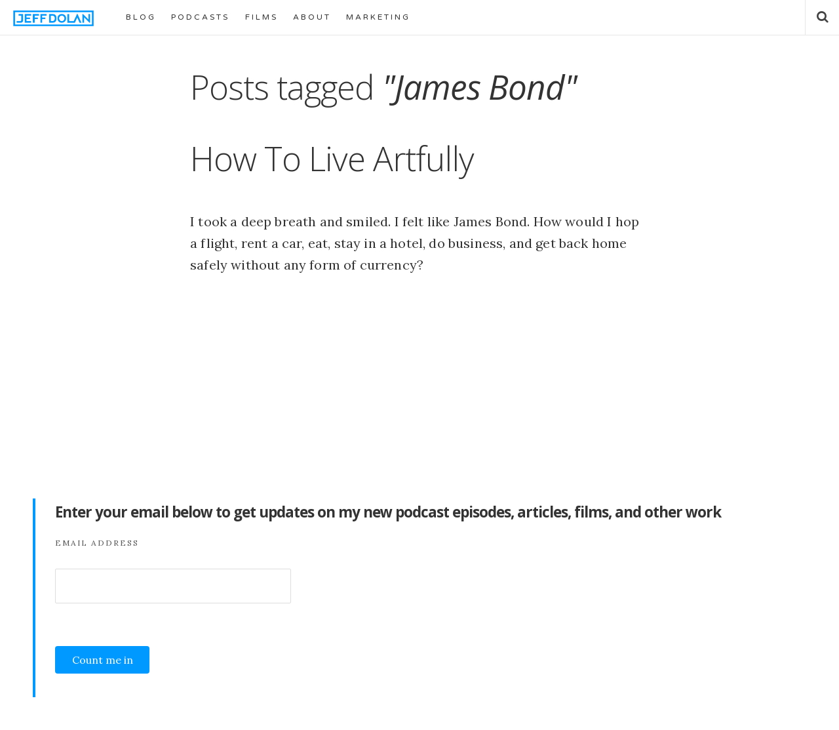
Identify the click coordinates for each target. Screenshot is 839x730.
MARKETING (378, 17)
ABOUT (312, 17)
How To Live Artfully (332, 158)
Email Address (97, 543)
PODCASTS (200, 17)
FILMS (261, 17)
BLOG (141, 17)
